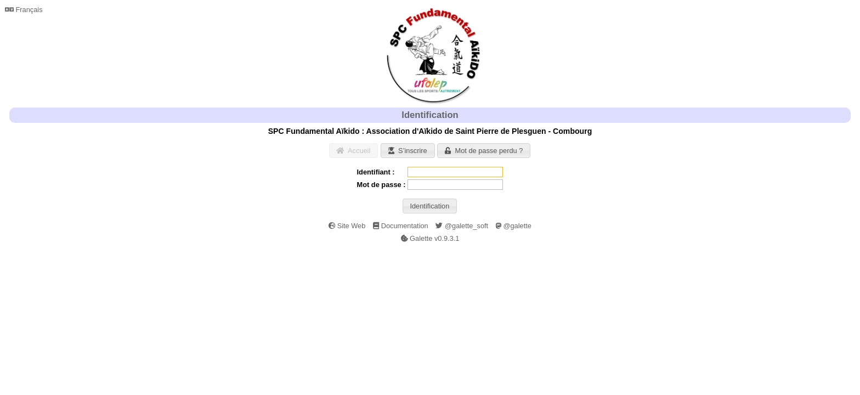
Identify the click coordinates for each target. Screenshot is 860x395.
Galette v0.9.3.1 (430, 238)
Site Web (347, 226)
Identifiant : (376, 172)
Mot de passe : (381, 184)
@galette (513, 226)
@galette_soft (461, 226)
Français (24, 9)
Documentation (400, 226)
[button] (353, 150)
